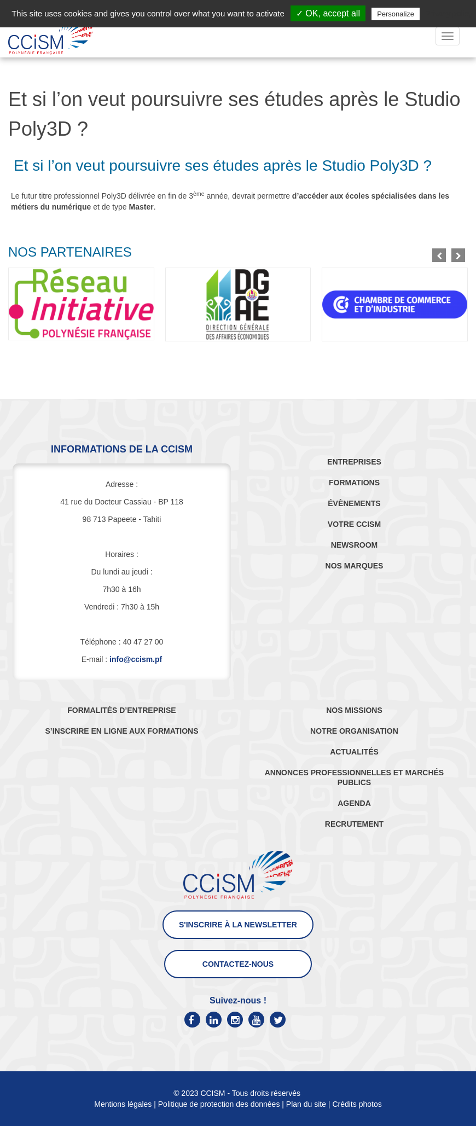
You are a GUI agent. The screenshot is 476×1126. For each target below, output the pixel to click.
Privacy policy (448, 13)
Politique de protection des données (219, 1104)
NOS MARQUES (355, 565)
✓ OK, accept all (328, 13)
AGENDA (354, 803)
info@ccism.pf (135, 659)
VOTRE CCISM (354, 524)
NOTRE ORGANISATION (354, 731)
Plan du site (306, 1104)
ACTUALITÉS (354, 751)
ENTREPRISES (354, 461)
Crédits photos (356, 1104)
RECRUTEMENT (354, 824)
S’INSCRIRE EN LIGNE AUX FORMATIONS (121, 731)
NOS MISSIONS (354, 710)
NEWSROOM (354, 545)
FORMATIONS (354, 482)
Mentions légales (123, 1104)
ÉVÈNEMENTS (354, 503)
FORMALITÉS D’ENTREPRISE (121, 710)
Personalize (395, 14)
